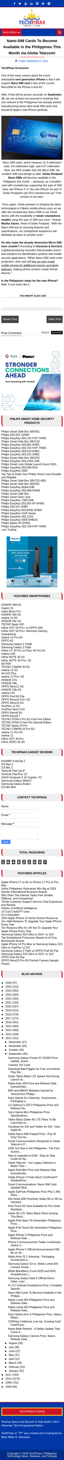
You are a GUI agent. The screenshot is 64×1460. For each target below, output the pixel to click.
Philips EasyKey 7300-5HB (17, 500)
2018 (8, 1014)
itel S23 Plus (8, 673)
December (15, 1042)
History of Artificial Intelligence (19, 908)
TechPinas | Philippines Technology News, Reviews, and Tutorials (32, 1455)
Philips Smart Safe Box (15, 493)
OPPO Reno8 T (10, 716)
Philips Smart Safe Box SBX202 (20, 457)
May (12, 1355)
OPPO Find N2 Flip (13, 957)
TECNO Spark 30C (12, 624)
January (14, 1370)
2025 (8, 986)
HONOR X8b (9, 683)
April (12, 1358)
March (13, 1363)
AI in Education (10, 914)
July (11, 1347)
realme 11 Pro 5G (12, 732)
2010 (8, 1378)
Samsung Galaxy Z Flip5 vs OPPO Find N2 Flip (29, 950)
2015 (8, 1026)
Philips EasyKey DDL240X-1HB (20, 461)
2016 (8, 1022)
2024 (8, 990)
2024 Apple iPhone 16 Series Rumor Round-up (29, 918)
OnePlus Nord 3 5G (13, 709)
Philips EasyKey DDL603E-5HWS (21, 510)
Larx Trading (8, 529)
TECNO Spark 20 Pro (14, 725)
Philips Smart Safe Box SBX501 (20, 431)
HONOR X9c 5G (11, 621)
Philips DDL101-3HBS (14, 506)
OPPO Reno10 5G (12, 702)
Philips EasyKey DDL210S (17, 516)
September (16, 1054)
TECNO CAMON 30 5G (15, 666)
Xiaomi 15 (7, 608)
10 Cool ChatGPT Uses (15, 911)
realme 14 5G (9, 617)
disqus (45, 332)
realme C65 (8, 653)
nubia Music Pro (11, 611)
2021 (8, 1002)
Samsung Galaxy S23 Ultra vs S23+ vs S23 (27, 954)
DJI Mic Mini (8, 787)
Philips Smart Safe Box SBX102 (20, 441)
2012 (8, 1038)
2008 (8, 1386)
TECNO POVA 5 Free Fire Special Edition (26, 722)
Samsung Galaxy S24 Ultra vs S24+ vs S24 (27, 934)
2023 (8, 994)
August (13, 1343)
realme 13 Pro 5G (12, 637)
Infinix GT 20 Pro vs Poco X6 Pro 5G (23, 650)
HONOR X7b (9, 680)
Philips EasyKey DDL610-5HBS (20, 451)
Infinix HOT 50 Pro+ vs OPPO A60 (22, 627)
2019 (8, 1010)
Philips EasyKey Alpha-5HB (18, 487)
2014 (8, 1030)
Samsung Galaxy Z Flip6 (16, 647)
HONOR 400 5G (11, 614)
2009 (8, 1382)
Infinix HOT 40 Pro (12, 738)
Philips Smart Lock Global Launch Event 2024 (29, 464)
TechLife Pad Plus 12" (14, 774)
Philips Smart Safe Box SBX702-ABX (23, 480)
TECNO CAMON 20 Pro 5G (18, 729)
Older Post (54, 319)
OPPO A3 (7, 640)
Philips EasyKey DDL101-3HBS (20, 454)
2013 (8, 1034)
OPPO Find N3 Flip (13, 696)
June (12, 1351)
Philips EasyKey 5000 (14, 470)
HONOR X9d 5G (11, 604)
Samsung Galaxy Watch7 (16, 780)
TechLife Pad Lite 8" (13, 771)
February (14, 1366)
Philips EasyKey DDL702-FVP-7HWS (23, 438)
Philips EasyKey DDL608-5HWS (20, 490)
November (15, 1046)
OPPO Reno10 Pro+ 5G (15, 699)
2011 (8, 1374)
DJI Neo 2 (7, 764)
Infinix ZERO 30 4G (13, 742)
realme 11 (7, 735)
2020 (8, 1006)
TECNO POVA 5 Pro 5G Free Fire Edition (26, 719)
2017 (8, 1018)
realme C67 (8, 693)
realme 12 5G (9, 670)
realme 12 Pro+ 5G (12, 676)
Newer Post (10, 319)
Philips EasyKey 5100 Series (18, 513)
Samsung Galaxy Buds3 (15, 783)
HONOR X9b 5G (11, 689)
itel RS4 (6, 663)
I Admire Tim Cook (19, 1065)
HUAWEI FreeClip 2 (13, 761)
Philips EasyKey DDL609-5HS (19, 467)
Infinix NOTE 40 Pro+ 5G (16, 660)
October (14, 1050)
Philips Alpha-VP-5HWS (15, 523)
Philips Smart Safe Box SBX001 (20, 483)
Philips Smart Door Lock (15, 497)
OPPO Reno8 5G (11, 712)
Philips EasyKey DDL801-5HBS (20, 444)
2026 (8, 982)
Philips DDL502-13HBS (15, 435)
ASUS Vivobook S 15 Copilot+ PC (21, 777)
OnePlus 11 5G (10, 706)
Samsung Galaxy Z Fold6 (16, 644)
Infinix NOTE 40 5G (13, 657)
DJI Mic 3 (7, 767)
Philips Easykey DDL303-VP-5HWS (22, 503)
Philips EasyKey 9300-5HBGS (19, 519)
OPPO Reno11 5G (12, 686)
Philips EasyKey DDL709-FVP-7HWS (23, 526)
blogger (57, 332)
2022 (8, 998)
